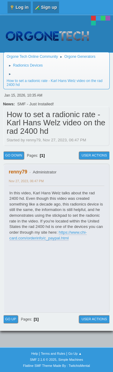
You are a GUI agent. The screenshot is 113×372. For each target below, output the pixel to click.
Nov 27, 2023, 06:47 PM (26, 181)
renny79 (18, 171)
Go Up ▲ (75, 353)
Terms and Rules (53, 353)
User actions (94, 155)
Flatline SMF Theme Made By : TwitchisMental (56, 365)
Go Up (10, 319)
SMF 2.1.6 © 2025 (43, 359)
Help (34, 353)
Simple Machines (70, 359)
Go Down (13, 155)
